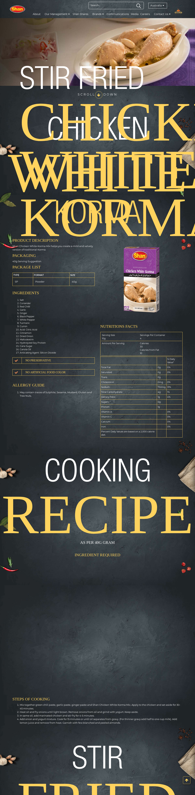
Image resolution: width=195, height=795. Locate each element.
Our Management (57, 14)
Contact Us (162, 14)
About (37, 14)
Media (134, 14)
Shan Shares (80, 14)
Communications (118, 14)
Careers (145, 14)
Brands (98, 14)
